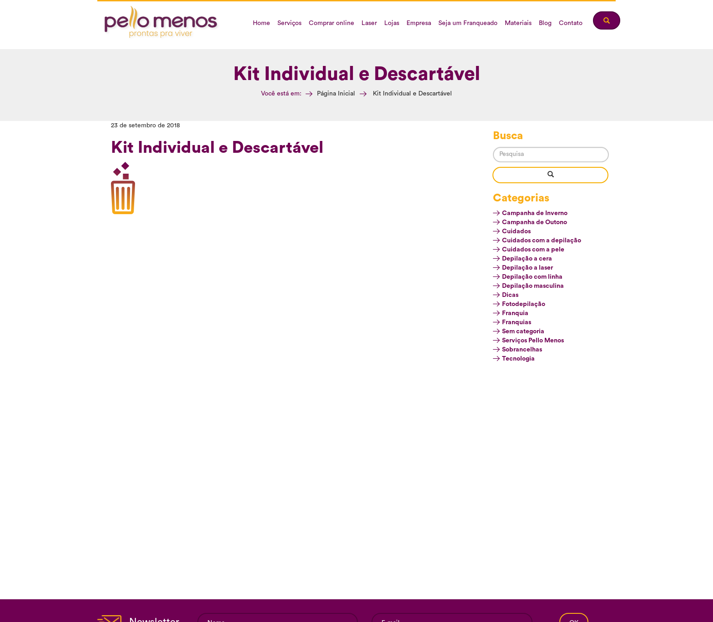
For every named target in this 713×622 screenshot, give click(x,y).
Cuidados (516, 231)
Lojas (391, 23)
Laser (369, 23)
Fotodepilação (523, 304)
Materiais (518, 23)
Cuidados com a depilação (541, 240)
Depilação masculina (533, 286)
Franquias (516, 322)
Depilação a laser (527, 268)
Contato (570, 23)
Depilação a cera (527, 259)
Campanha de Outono (534, 222)
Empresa (419, 23)
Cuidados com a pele (533, 249)
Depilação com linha (532, 277)
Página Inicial (336, 93)
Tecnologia (518, 359)
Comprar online (331, 23)
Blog (545, 23)
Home (261, 23)
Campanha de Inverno (534, 213)
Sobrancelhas (522, 349)
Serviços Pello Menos (533, 340)
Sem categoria (523, 331)
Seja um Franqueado (467, 23)
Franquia (515, 313)
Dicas (510, 295)
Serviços (289, 23)
